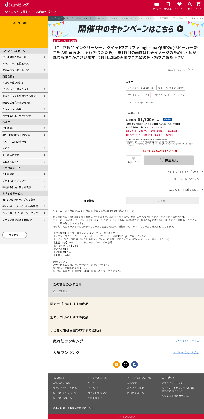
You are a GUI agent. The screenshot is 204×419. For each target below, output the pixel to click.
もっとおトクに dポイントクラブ (20, 213)
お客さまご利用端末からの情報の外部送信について (178, 389)
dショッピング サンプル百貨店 (18, 199)
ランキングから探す (13, 109)
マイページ (93, 387)
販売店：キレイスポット (181, 69)
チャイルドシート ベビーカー (123, 18)
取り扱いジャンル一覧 (65, 392)
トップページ (55, 18)
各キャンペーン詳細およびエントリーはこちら (151, 134)
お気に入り (134, 162)
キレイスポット (61, 291)
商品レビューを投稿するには (183, 189)
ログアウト (15, 235)
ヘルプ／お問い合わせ (14, 141)
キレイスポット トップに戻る (183, 171)
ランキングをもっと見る (186, 341)
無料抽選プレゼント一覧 (15, 70)
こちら (90, 407)
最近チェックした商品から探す (19, 96)
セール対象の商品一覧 (14, 56)
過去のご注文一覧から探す (16, 102)
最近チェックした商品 (65, 387)
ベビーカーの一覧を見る (186, 179)
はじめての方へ (10, 161)
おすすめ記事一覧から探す (16, 116)
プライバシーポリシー (14, 180)
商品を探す (59, 377)
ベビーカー (146, 18)
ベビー (101, 18)
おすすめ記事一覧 (97, 377)
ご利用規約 (8, 174)
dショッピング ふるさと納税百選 (20, 206)
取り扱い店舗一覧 (62, 398)
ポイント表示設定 (97, 392)
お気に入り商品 (61, 382)
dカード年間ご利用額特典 (16, 135)
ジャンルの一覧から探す (15, 89)
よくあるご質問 (10, 155)
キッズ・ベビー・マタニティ (80, 18)
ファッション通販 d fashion (17, 219)
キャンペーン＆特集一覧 (15, 63)
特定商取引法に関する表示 (16, 187)
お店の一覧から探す (13, 82)
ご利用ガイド (9, 128)
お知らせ (7, 148)
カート (91, 382)
